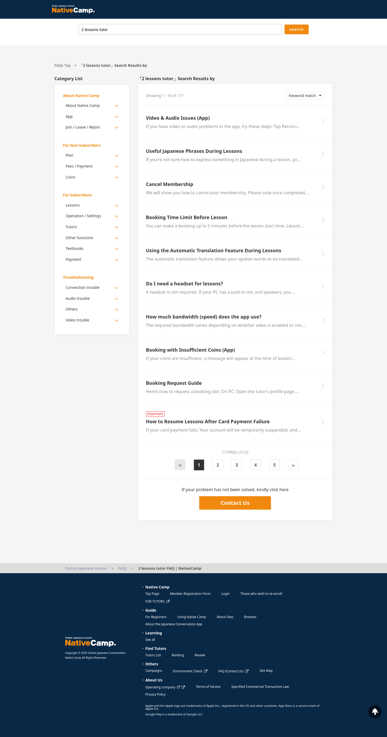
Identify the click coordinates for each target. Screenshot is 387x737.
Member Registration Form (190, 593)
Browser (250, 617)
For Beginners (156, 617)
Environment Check (187, 671)
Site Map (266, 670)
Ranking (178, 655)
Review (200, 655)
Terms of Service (208, 686)
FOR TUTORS (155, 601)
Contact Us (235, 502)
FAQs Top (63, 65)
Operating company (162, 687)
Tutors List (153, 655)
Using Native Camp (191, 617)
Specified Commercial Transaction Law (260, 686)
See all (150, 639)
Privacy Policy (155, 694)
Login (225, 593)
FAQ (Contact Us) (230, 671)
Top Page (152, 593)
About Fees (225, 617)
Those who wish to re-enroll (261, 593)
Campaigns (153, 670)
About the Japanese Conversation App (173, 624)
